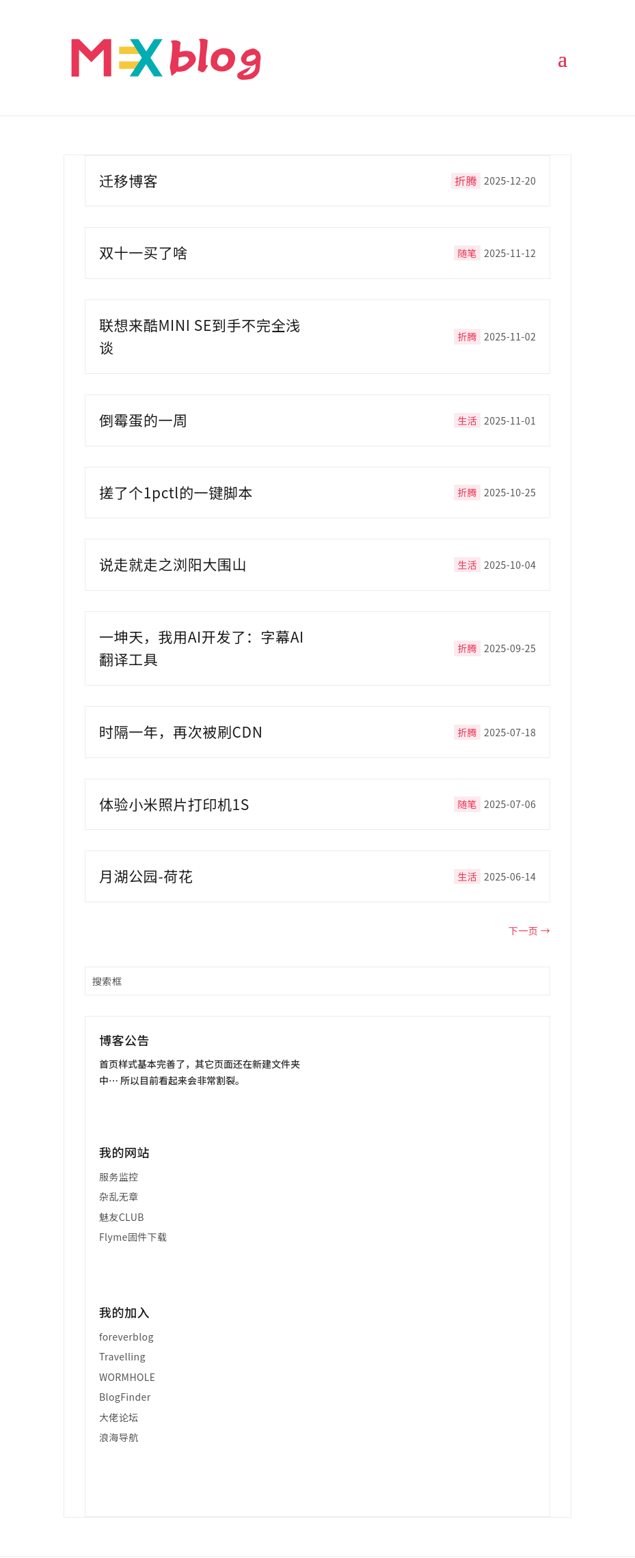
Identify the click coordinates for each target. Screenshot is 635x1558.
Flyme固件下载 (133, 1237)
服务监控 (119, 1176)
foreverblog (126, 1336)
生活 (467, 420)
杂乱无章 (119, 1196)
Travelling (122, 1356)
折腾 (466, 180)
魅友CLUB (121, 1217)
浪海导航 (119, 1437)
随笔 (467, 253)
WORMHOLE (127, 1377)
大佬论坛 (119, 1417)
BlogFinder (125, 1396)
